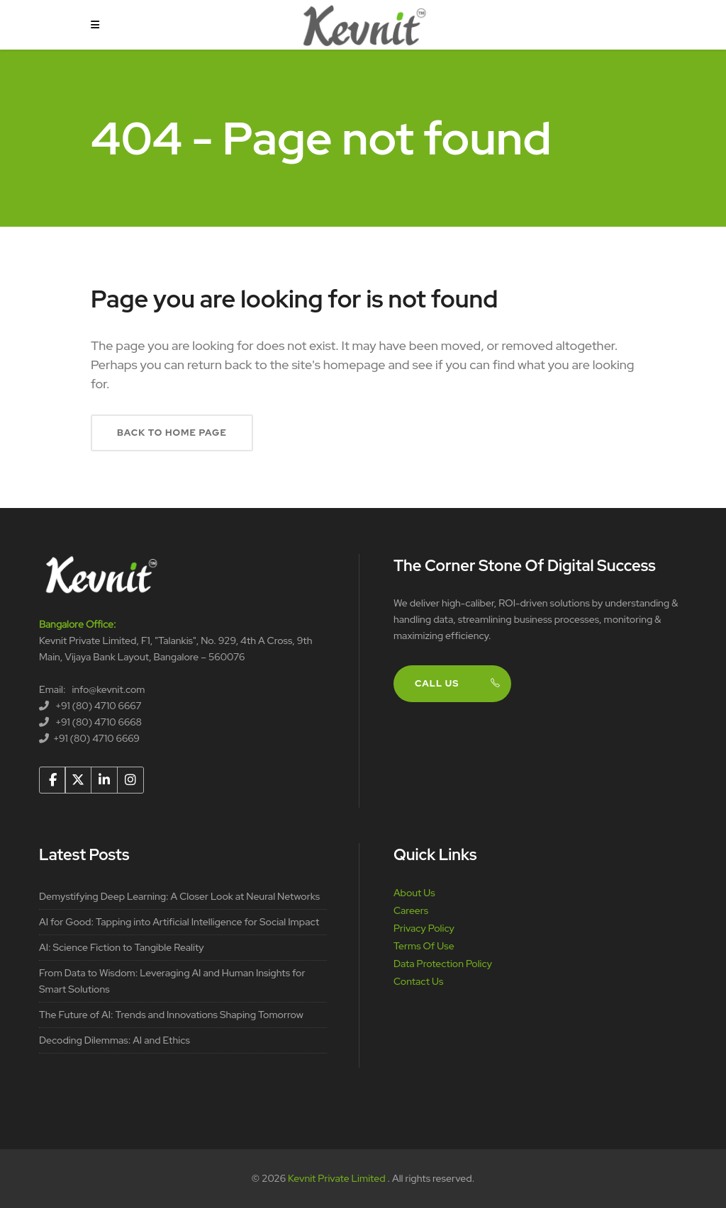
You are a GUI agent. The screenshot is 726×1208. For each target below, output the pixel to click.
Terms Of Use (423, 945)
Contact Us (418, 981)
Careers (410, 910)
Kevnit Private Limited (337, 1178)
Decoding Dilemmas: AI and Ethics (114, 1040)
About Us (414, 892)
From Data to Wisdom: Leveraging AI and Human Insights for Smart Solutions (172, 980)
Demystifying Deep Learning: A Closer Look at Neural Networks (179, 896)
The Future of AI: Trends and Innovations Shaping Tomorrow (171, 1014)
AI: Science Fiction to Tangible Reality (121, 947)
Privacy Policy (423, 928)
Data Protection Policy (442, 963)
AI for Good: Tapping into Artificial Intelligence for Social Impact (179, 921)
